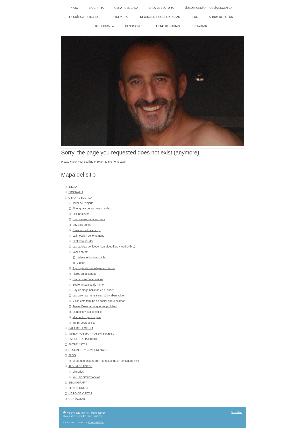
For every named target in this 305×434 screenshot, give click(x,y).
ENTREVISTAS (77, 344)
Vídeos (81, 262)
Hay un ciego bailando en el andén (94, 290)
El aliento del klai (83, 241)
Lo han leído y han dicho (91, 257)
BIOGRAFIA (75, 192)
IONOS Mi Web (96, 422)
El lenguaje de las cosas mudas (92, 208)
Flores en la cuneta (84, 273)
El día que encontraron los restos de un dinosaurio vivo (106, 360)
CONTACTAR (76, 398)
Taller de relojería (83, 203)
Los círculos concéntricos (88, 279)
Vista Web (236, 412)
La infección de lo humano (88, 235)
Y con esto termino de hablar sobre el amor (99, 300)
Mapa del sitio (98, 412)
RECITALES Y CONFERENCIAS (88, 349)
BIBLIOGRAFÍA (77, 382)
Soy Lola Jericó (82, 224)
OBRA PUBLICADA (80, 197)
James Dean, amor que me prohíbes (95, 306)
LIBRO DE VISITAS (80, 393)
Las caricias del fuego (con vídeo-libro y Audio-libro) (104, 246)
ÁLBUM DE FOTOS (80, 366)
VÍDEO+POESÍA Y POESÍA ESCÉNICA (92, 333)
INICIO (72, 186)
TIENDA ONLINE (78, 388)
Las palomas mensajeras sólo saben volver (99, 295)
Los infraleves (81, 213)
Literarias (78, 371)
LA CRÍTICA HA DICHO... (83, 339)
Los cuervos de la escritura (89, 219)
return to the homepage (111, 161)
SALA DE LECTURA (80, 328)
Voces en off (80, 252)
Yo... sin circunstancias (86, 377)
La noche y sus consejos (87, 311)
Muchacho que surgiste (87, 317)
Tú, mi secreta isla (84, 322)
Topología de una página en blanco (94, 268)
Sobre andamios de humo (88, 284)
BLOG (72, 355)
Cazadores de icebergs (87, 230)
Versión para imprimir (76, 412)
